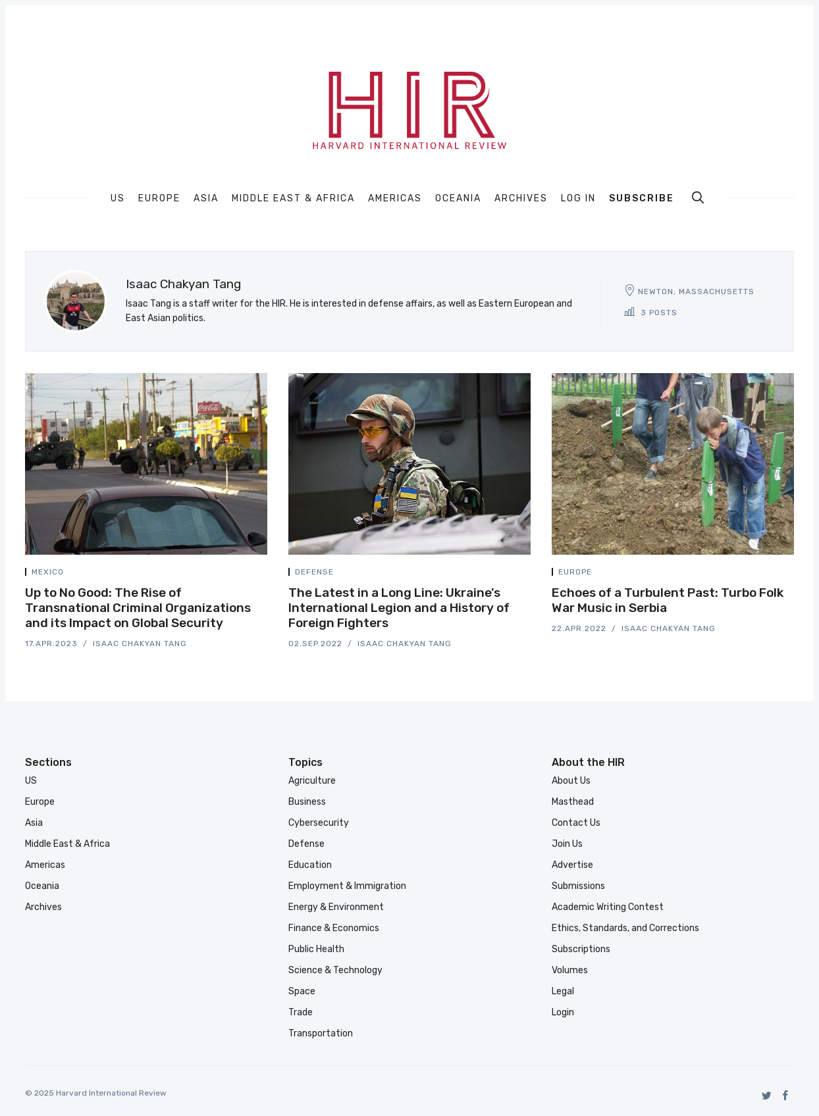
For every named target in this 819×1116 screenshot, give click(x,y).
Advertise (572, 865)
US (118, 198)
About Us (571, 780)
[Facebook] (786, 1095)
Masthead (573, 801)
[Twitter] (766, 1095)
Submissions (578, 886)
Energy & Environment (336, 907)
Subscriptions (581, 949)
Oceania (458, 198)
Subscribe (641, 198)
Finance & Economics (333, 928)
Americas (395, 198)
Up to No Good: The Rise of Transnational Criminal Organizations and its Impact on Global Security (138, 607)
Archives (521, 198)
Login (563, 1012)
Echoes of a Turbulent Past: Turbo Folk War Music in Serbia (667, 600)
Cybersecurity (318, 822)
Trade (300, 1012)
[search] (697, 197)
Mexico (48, 571)
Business (307, 801)
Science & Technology (335, 970)
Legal (563, 991)
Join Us (567, 844)
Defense (314, 571)
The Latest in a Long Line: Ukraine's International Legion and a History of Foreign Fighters (399, 607)
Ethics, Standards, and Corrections (625, 928)
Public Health (316, 949)
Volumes (570, 970)
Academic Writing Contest (608, 907)
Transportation (320, 1033)
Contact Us (576, 822)
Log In (578, 198)
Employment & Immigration (347, 886)
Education (310, 865)
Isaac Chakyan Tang (140, 643)
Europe (159, 198)
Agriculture (312, 780)
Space (301, 991)
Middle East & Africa (293, 198)
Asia (206, 198)
